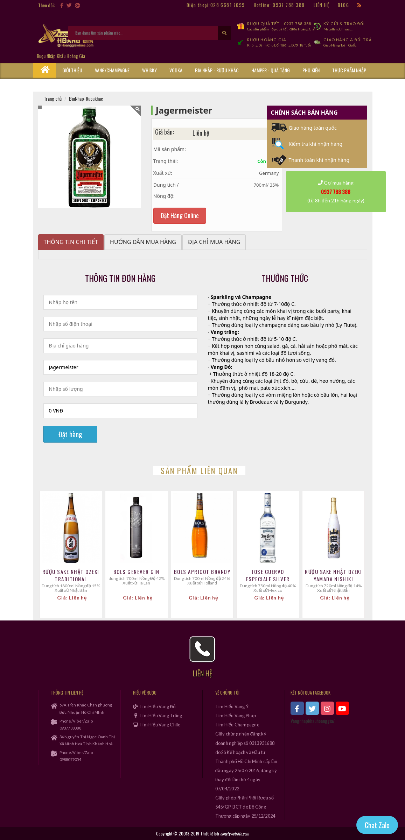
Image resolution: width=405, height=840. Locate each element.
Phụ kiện (311, 70)
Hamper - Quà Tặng (270, 70)
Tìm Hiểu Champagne (237, 724)
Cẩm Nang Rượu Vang (83, 84)
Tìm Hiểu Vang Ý (232, 706)
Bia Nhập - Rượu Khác (217, 70)
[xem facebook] (297, 708)
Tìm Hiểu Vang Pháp (235, 715)
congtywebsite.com (234, 834)
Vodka (175, 70)
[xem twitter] (312, 708)
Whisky (149, 70)
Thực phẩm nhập (349, 70)
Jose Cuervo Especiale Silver (268, 575)
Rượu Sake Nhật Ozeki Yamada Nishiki (333, 575)
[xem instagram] (327, 708)
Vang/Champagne (112, 70)
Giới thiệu (72, 70)
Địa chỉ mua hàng (214, 242)
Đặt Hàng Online (180, 215)
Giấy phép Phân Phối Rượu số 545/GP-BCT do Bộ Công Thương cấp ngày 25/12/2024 (245, 807)
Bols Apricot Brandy (202, 571)
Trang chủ (53, 98)
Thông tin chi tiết (71, 242)
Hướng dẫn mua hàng (143, 242)
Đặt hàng (70, 434)
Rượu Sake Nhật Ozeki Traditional (70, 575)
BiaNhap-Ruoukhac (86, 98)
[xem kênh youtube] (342, 708)
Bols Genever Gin (136, 571)
